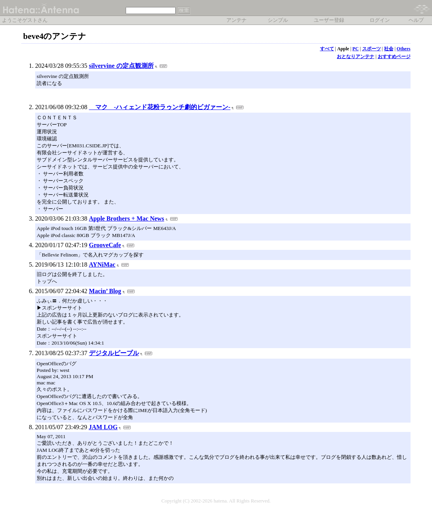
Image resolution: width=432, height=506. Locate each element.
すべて (327, 48)
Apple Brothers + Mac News (126, 218)
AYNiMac (102, 264)
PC (355, 48)
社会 (388, 48)
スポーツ (371, 48)
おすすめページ (394, 56)
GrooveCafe (105, 245)
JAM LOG (103, 427)
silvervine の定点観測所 (121, 65)
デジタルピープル (114, 353)
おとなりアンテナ (355, 56)
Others (403, 48)
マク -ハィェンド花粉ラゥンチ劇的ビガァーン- (160, 107)
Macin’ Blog (105, 291)
